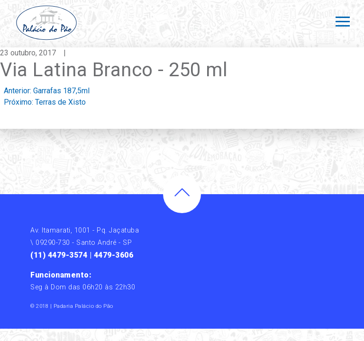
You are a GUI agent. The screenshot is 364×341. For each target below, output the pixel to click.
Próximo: (45, 102)
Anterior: (47, 90)
